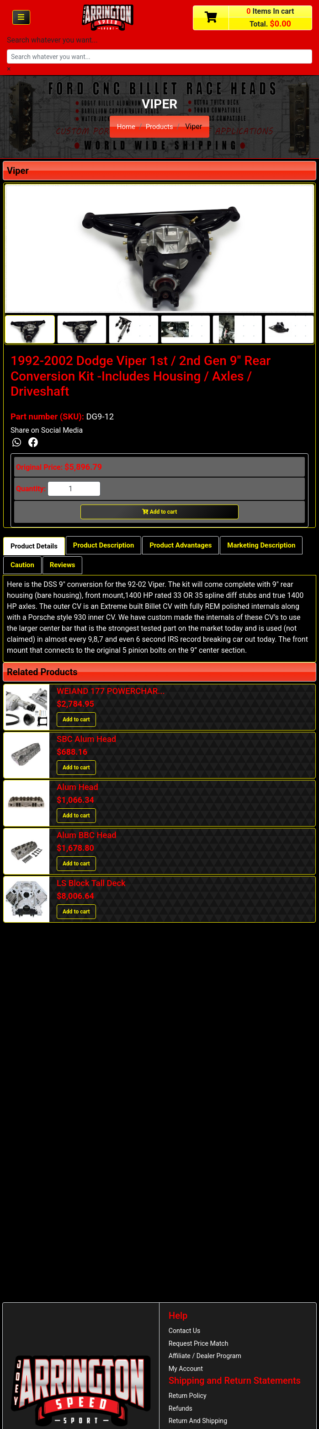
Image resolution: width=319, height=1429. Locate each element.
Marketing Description (47, 568)
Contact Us (186, 1331)
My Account (187, 1372)
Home (125, 126)
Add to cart (159, 513)
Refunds (181, 1413)
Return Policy (189, 1400)
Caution (113, 568)
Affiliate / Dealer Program (207, 1358)
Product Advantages (193, 547)
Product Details (36, 547)
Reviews (156, 568)
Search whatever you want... (52, 40)
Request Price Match (201, 1345)
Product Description (110, 547)
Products (160, 126)
